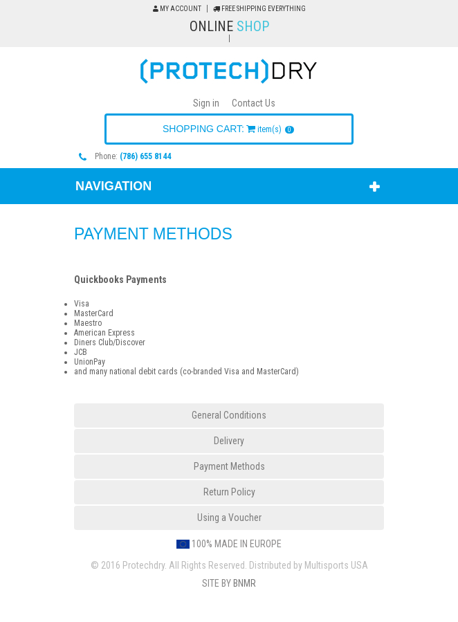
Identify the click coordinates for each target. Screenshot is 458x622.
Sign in (206, 103)
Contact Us (253, 103)
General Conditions (229, 415)
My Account (177, 8)
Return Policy (229, 491)
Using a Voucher (229, 517)
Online (229, 26)
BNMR (244, 583)
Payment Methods (229, 466)
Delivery (229, 440)
